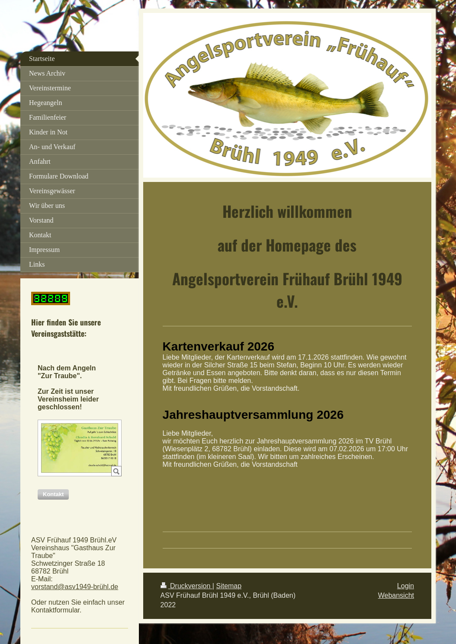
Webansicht (396, 595)
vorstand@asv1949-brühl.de (74, 586)
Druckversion (186, 586)
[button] (53, 494)
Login (405, 586)
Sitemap (228, 586)
